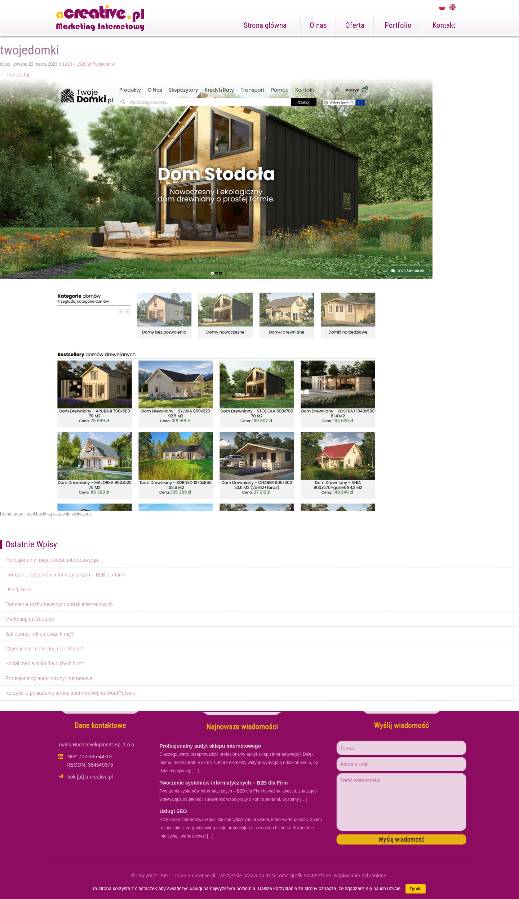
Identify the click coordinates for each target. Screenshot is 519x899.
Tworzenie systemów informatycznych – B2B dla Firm (65, 575)
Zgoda (415, 888)
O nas (318, 25)
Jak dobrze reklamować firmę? (39, 634)
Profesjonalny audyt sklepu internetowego (52, 560)
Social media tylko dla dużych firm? (44, 663)
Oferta (354, 25)
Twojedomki (103, 64)
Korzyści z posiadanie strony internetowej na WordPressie (70, 693)
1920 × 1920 (74, 64)
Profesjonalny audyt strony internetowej (49, 678)
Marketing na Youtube (29, 619)
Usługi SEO (18, 589)
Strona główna (265, 25)
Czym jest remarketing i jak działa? (44, 649)
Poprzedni (14, 75)
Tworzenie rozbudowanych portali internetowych (59, 604)
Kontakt (443, 25)
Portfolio (398, 25)
